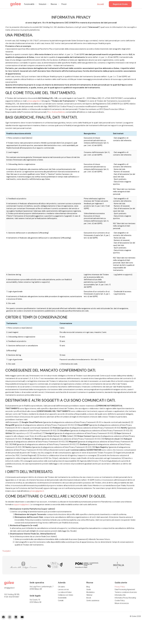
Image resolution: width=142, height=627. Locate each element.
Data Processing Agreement (125, 589)
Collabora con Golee (65, 595)
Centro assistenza (92, 600)
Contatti (60, 600)
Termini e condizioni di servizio (126, 592)
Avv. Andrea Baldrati (56, 112)
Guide (88, 589)
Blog (88, 587)
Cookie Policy (120, 600)
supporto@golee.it (22, 504)
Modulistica (90, 592)
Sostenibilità (62, 598)
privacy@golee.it (34, 101)
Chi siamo (61, 587)
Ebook (88, 598)
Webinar (89, 595)
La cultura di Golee (64, 592)
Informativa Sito (120, 595)
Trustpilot (6, 551)
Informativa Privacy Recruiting (125, 598)
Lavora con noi (63, 589)
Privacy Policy (120, 587)
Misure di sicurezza (122, 603)
